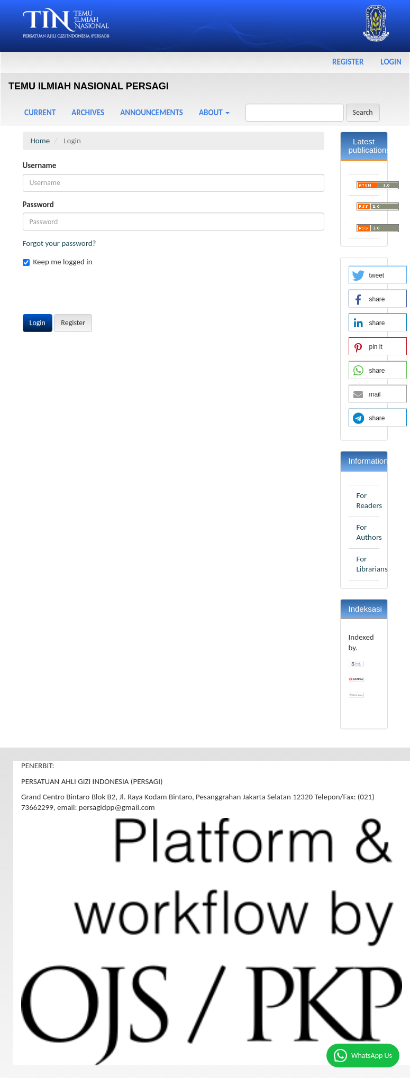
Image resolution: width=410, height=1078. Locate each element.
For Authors (369, 532)
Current (40, 112)
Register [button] (73, 322)
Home (40, 140)
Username (40, 165)
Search (363, 112)
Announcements (151, 112)
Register (347, 62)
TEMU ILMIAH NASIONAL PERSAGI (88, 86)
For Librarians (372, 564)
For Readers (369, 501)
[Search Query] (294, 113)
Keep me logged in (58, 261)
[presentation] (103, 293)
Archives (87, 112)
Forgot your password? (59, 243)
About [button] (214, 112)
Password (38, 204)
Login (391, 62)
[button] (378, 275)
